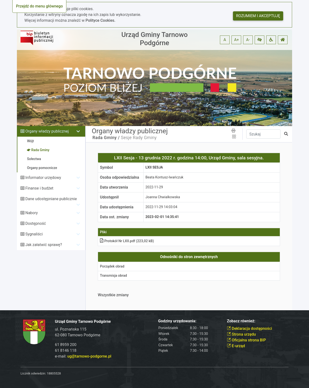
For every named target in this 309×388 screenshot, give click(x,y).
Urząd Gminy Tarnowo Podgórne (154, 39)
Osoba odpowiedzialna (119, 177)
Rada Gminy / (106, 137)
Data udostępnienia (116, 207)
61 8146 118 (66, 350)
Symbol (106, 167)
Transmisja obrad (113, 276)
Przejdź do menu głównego (39, 6)
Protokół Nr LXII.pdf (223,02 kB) (127, 241)
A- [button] (248, 39)
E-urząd (236, 346)
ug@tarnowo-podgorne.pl (89, 356)
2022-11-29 (154, 187)
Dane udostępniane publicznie (51, 199)
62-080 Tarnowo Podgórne (77, 335)
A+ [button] (236, 39)
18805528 (54, 373)
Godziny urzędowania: (177, 321)
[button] (259, 39)
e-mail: (83, 356)
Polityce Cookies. (100, 20)
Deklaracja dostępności (249, 328)
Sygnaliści (34, 234)
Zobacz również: (241, 321)
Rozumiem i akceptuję (258, 16)
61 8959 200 (66, 344)
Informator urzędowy (43, 177)
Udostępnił (109, 197)
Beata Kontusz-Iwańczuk (164, 177)
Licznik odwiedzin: (33, 373)
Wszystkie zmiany (113, 295)
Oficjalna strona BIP (246, 340)
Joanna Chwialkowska (163, 197)
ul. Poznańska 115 (70, 329)
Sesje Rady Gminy (139, 137)
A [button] (225, 39)
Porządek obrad (112, 266)
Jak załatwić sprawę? (43, 244)
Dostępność (35, 223)
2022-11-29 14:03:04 (161, 207)
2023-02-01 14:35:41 (162, 217)
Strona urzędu (241, 334)
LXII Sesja (154, 167)
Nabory (31, 213)
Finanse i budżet (39, 188)
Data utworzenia (114, 187)
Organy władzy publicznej (47, 131)
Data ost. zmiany (114, 217)
